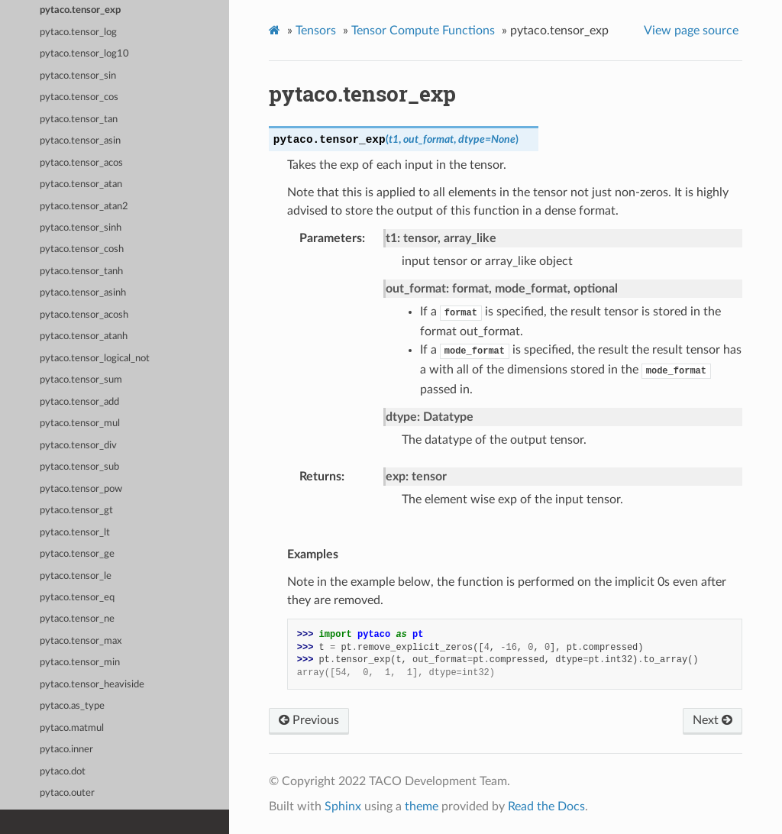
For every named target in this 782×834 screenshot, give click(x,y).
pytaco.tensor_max (80, 641)
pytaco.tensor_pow (81, 489)
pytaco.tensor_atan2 (84, 207)
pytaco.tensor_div (78, 446)
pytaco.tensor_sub (79, 467)
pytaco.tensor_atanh (84, 336)
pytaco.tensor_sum (81, 380)
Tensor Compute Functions (423, 30)
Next (712, 720)
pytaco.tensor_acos (81, 163)
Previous (309, 720)
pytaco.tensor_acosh (84, 315)
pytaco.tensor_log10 (84, 54)
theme (421, 806)
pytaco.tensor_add (79, 402)
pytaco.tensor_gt (76, 511)
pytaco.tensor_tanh (81, 271)
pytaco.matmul (72, 728)
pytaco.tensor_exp (80, 10)
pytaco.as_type (72, 706)
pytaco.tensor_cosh (82, 249)
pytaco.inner (66, 750)
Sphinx (343, 806)
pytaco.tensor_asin (80, 141)
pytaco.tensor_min (80, 663)
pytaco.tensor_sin (78, 76)
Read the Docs (546, 806)
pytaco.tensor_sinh (80, 228)
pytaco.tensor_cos (79, 97)
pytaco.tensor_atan (81, 184)
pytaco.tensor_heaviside (92, 685)
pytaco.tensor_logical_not (95, 359)
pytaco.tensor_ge (77, 554)
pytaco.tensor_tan (79, 119)
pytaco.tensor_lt (75, 533)
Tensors (316, 30)
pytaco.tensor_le (75, 576)
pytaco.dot (63, 772)
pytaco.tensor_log (78, 32)
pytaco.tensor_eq (77, 598)
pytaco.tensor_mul (80, 423)
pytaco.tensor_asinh (83, 293)
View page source (691, 30)
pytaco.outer (67, 793)
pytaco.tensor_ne (77, 619)
